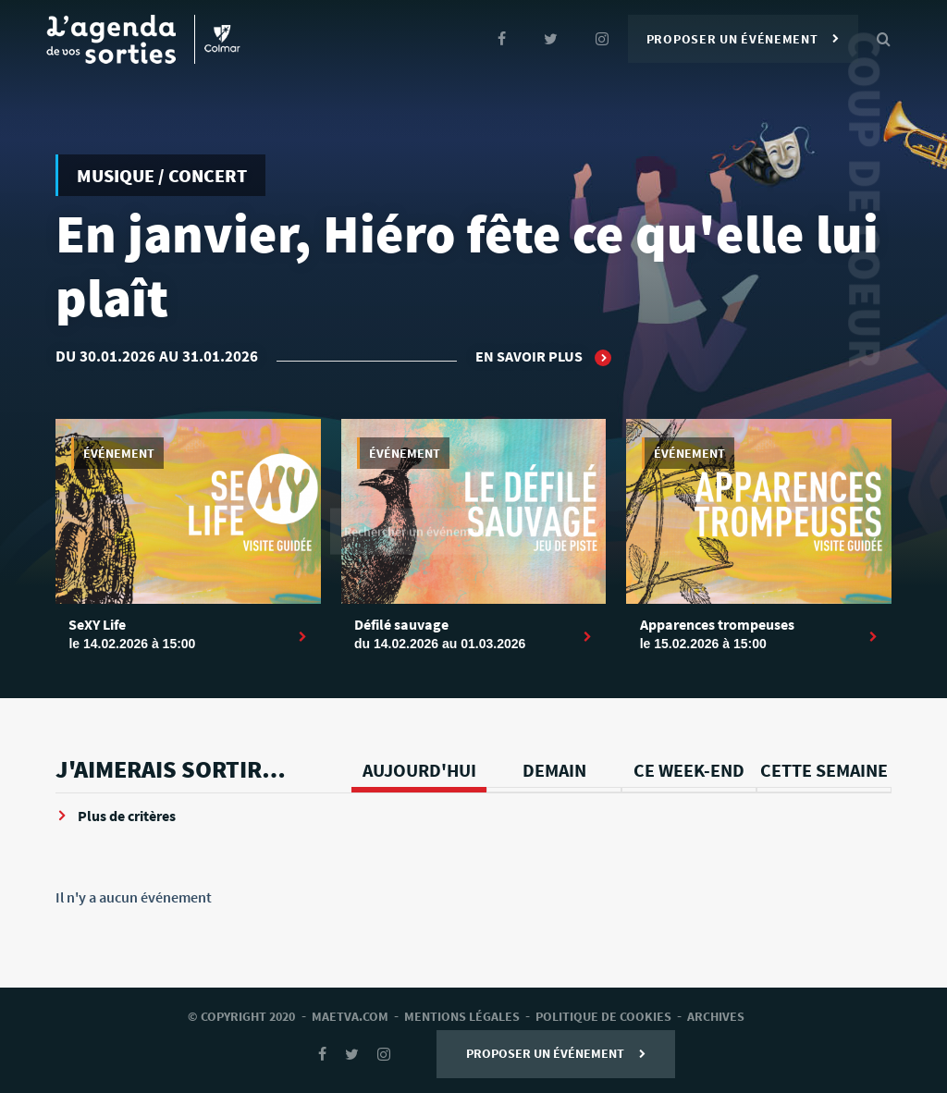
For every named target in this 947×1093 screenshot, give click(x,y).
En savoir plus (543, 357)
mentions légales (462, 1016)
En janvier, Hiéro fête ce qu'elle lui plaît (467, 266)
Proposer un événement (743, 39)
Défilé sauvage (401, 624)
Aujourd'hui (419, 769)
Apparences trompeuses (717, 624)
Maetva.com (350, 1016)
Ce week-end (688, 769)
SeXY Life (97, 624)
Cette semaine (824, 769)
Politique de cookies (603, 1016)
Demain (554, 769)
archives (715, 1016)
